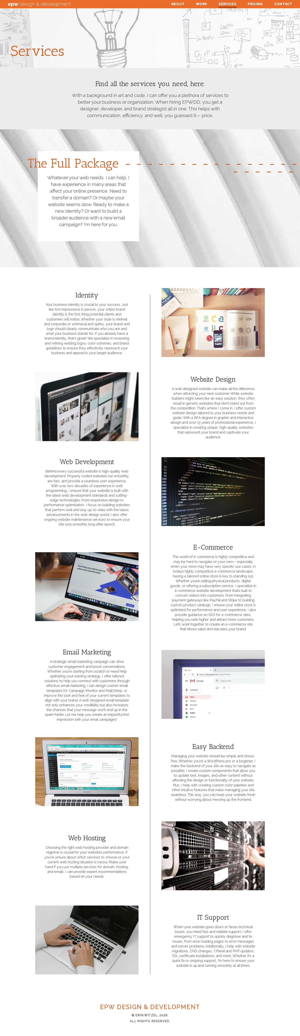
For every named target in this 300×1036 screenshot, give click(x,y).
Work (201, 4)
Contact (283, 4)
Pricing (255, 4)
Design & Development (39, 4)
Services (227, 4)
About (178, 4)
